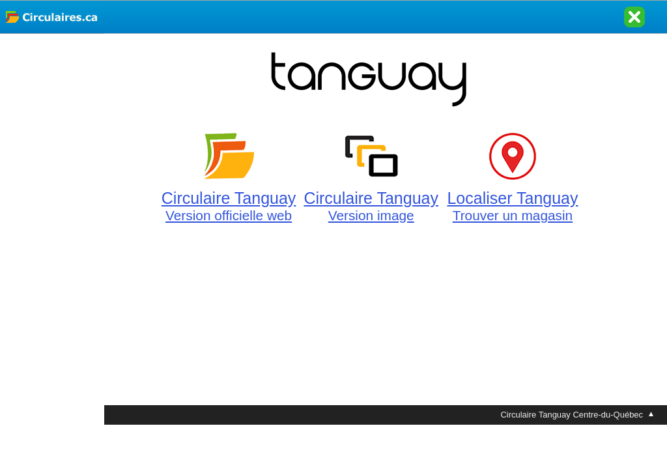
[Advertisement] (52, 229)
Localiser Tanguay (512, 198)
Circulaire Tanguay (229, 198)
